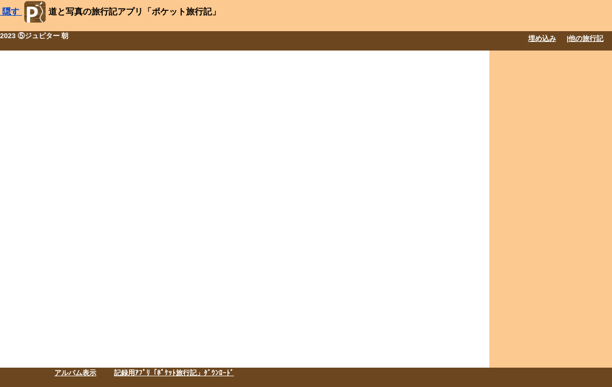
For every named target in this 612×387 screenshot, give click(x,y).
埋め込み (542, 38)
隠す (11, 11)
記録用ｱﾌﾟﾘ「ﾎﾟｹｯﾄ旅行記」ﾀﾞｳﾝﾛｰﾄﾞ (174, 373)
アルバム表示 (75, 373)
